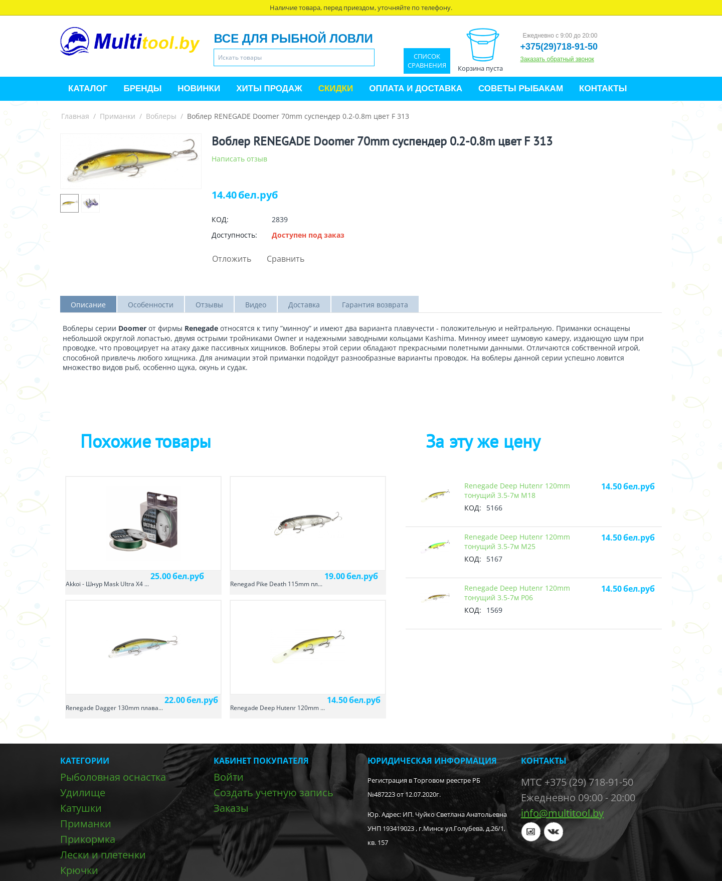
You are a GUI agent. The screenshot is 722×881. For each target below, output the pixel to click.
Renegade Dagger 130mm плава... (114, 707)
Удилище (82, 792)
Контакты (603, 88)
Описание (88, 304)
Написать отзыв (239, 158)
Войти (229, 777)
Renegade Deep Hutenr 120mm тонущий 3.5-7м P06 (517, 592)
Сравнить (285, 258)
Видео (255, 304)
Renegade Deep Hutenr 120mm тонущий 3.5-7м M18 (517, 490)
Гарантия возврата (375, 304)
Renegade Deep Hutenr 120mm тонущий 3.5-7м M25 (517, 541)
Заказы (231, 808)
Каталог (87, 88)
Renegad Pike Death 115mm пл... (276, 584)
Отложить (231, 258)
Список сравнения (427, 61)
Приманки (117, 116)
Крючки (79, 870)
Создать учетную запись (273, 792)
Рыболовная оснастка (113, 777)
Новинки (198, 88)
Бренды (142, 88)
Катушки (81, 808)
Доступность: (234, 235)
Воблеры (161, 116)
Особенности (150, 304)
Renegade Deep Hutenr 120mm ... (277, 707)
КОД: (220, 219)
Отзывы (209, 304)
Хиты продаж (269, 88)
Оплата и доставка (415, 88)
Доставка (304, 304)
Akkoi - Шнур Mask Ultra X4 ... (107, 584)
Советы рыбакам (520, 88)
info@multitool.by (562, 813)
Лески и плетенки (103, 854)
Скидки (335, 88)
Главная (75, 116)
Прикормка (87, 839)
